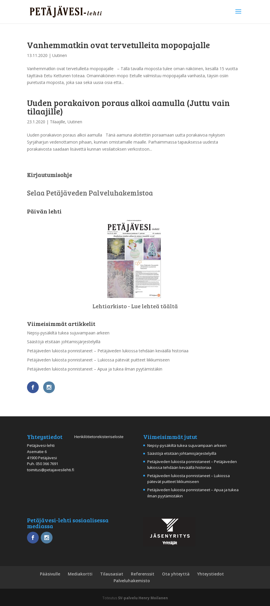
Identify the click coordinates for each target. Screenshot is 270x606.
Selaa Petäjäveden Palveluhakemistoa (90, 193)
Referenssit (142, 574)
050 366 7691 (47, 463)
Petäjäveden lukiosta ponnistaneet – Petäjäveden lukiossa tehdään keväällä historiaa (107, 351)
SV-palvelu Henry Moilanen (143, 597)
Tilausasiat (111, 574)
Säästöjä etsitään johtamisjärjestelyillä (63, 341)
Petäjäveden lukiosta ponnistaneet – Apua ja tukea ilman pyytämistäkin (94, 369)
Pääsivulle (50, 574)
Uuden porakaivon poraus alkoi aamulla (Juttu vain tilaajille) (128, 107)
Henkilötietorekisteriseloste (99, 436)
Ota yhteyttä (176, 574)
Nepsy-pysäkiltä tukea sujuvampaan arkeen (68, 333)
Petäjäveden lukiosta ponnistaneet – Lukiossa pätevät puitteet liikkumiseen (98, 360)
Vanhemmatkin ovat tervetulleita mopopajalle (118, 45)
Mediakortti (80, 574)
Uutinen (59, 55)
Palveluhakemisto (132, 580)
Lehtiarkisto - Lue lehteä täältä (135, 306)
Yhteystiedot (210, 574)
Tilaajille (57, 121)
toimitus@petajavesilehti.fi (50, 469)
